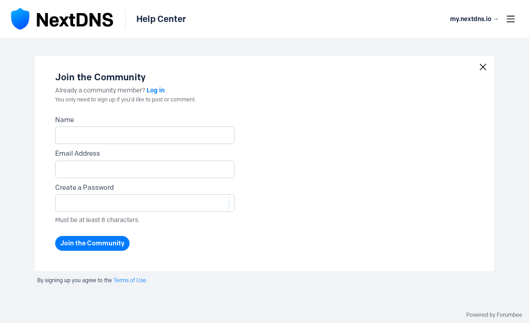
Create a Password (84, 187)
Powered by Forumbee (494, 315)
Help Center (161, 18)
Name (64, 120)
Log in (156, 90)
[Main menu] (511, 19)
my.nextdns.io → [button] (474, 19)
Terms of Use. (130, 280)
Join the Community (92, 243)
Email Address (77, 153)
